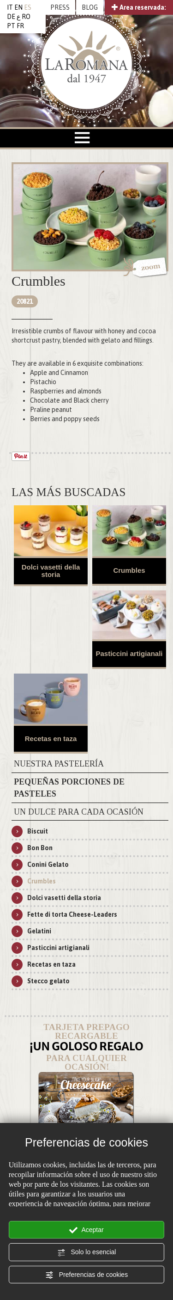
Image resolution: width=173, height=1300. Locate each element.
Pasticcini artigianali (128, 653)
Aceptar (86, 1230)
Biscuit (37, 831)
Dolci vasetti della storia (51, 571)
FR (20, 26)
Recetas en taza (51, 738)
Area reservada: (139, 7)
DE (11, 16)
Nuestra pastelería (59, 763)
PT (11, 26)
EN (18, 7)
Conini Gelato (48, 864)
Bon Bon (40, 848)
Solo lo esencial (86, 1252)
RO (26, 16)
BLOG (90, 7)
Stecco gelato (48, 981)
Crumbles (129, 570)
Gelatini (39, 931)
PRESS (60, 7)
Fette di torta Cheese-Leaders (72, 914)
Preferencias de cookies (86, 1275)
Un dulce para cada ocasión (78, 811)
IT (10, 7)
